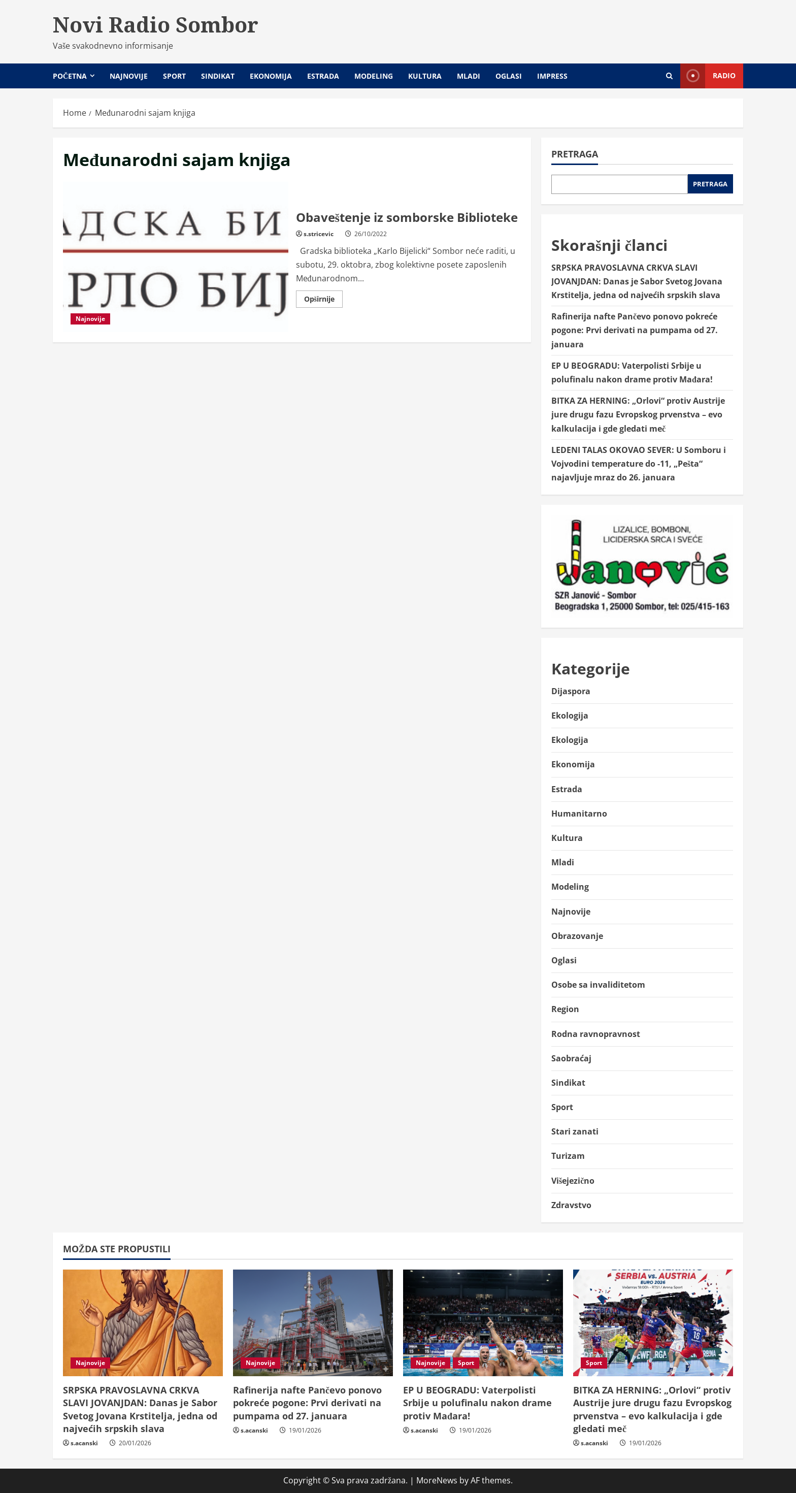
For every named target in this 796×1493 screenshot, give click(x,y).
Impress (552, 76)
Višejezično (572, 1180)
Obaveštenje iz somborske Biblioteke (175, 257)
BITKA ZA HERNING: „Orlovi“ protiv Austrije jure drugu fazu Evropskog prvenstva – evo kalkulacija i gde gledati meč (638, 414)
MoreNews (436, 1480)
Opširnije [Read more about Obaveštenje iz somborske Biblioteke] (323, 301)
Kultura (425, 76)
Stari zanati (575, 1131)
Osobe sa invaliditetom (598, 984)
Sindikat (218, 76)
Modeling (373, 76)
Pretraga (574, 154)
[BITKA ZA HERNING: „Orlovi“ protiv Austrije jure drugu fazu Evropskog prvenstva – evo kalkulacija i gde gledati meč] (653, 1323)
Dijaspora (570, 691)
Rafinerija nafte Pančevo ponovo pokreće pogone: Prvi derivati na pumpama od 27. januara (634, 330)
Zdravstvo (571, 1205)
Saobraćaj (571, 1058)
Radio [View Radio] (708, 75)
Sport (174, 76)
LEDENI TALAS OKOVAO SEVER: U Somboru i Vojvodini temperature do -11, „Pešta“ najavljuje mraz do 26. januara (638, 463)
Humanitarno (579, 813)
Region (565, 1009)
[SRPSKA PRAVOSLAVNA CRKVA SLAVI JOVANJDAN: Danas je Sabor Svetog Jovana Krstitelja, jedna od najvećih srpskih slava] (143, 1323)
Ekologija (569, 715)
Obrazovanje (577, 936)
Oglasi (508, 76)
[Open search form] (669, 76)
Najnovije (129, 76)
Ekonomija (271, 76)
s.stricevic (319, 234)
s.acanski (84, 1443)
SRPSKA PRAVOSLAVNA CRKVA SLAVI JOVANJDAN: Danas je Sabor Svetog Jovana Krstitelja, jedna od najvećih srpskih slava (636, 281)
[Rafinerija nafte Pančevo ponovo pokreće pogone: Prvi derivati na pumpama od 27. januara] (313, 1323)
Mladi (468, 76)
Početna (70, 76)
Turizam (568, 1155)
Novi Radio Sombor (155, 24)
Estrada (323, 76)
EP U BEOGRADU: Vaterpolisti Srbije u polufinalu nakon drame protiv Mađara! (477, 1402)
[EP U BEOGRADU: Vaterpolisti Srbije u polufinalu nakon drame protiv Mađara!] (483, 1323)
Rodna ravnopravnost (595, 1034)
